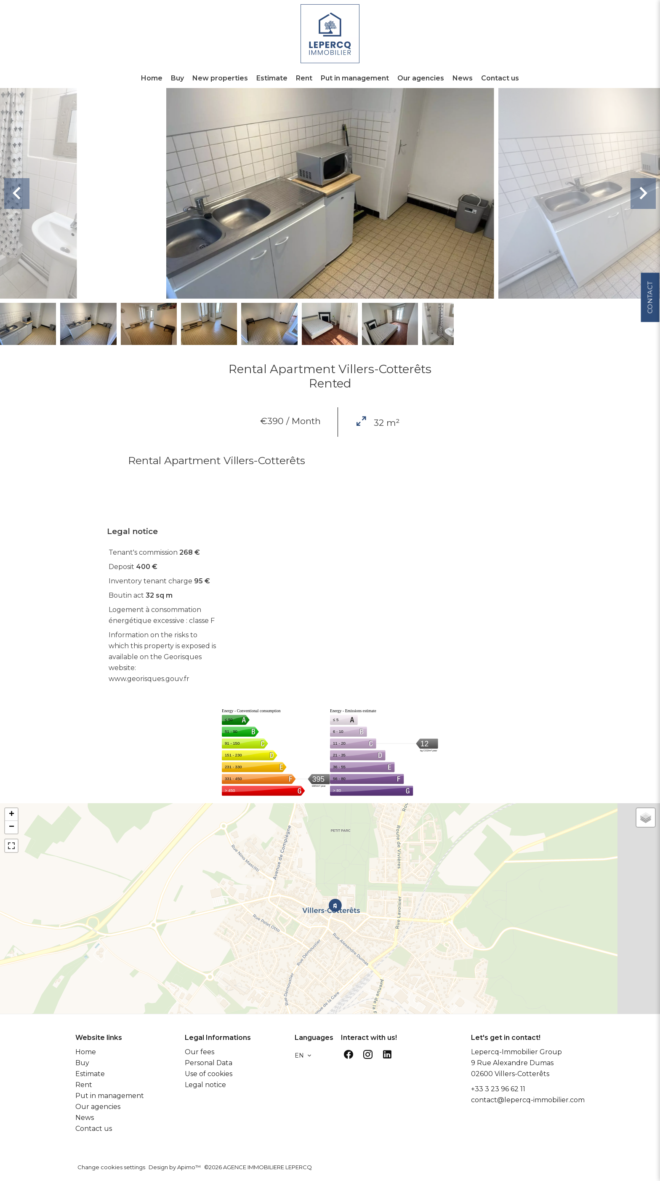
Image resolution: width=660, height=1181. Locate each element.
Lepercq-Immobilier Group (516, 1052)
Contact (650, 301)
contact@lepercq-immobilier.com (528, 1100)
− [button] (11, 827)
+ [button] (11, 814)
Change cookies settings (111, 1167)
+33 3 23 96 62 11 (498, 1089)
